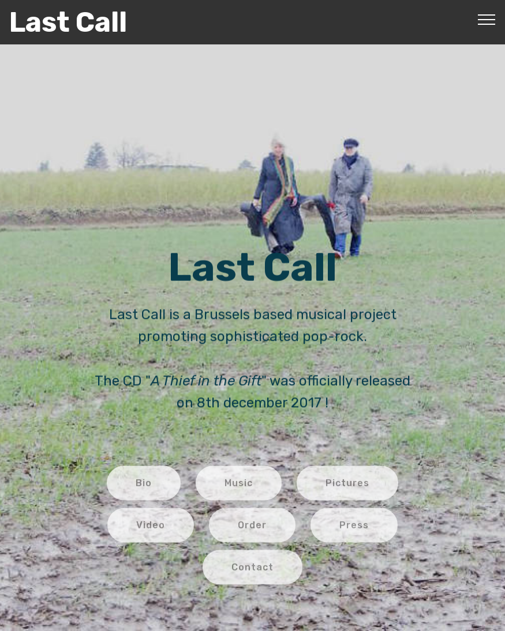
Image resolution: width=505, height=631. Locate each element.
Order (252, 530)
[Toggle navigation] (487, 19)
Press (354, 530)
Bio (144, 488)
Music (239, 488)
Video (150, 530)
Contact (252, 571)
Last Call (68, 22)
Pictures (347, 488)
